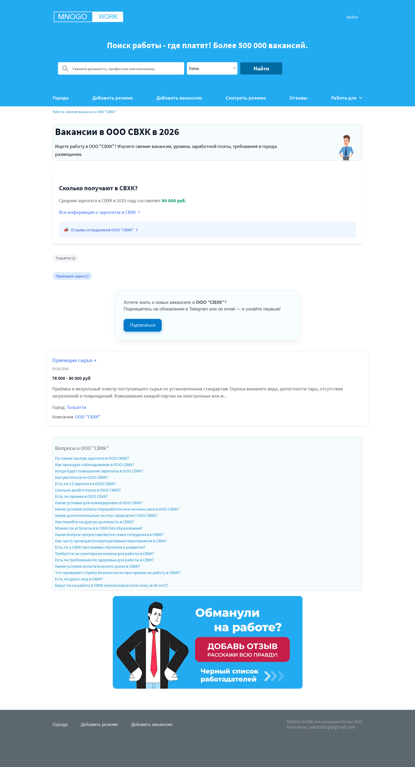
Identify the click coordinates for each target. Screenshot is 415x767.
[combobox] (212, 68)
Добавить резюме (112, 98)
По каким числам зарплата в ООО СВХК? (92, 458)
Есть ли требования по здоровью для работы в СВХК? (104, 559)
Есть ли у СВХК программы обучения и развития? (100, 547)
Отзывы (298, 98)
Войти (352, 17)
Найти (261, 68)
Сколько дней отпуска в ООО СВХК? (88, 490)
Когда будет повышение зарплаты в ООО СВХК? (99, 470)
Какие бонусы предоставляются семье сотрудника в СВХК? (109, 534)
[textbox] (212, 68)
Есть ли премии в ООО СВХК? (81, 496)
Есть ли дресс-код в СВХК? (79, 578)
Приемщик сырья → (74, 360)
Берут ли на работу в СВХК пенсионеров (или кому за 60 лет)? (111, 585)
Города (61, 98)
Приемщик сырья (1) (72, 276)
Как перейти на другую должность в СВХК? (94, 521)
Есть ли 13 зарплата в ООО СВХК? (85, 483)
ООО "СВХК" (106, 111)
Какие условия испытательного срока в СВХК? (97, 566)
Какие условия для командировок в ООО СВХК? (99, 502)
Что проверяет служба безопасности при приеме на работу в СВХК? (117, 572)
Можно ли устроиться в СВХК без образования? (99, 528)
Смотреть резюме (246, 98)
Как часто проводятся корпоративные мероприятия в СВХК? (111, 540)
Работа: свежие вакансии (73, 111)
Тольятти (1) (65, 258)
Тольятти (76, 407)
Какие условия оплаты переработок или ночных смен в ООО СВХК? (117, 509)
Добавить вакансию (179, 98)
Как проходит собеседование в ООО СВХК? (94, 464)
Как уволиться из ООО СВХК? (81, 477)
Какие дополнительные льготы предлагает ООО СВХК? (106, 515)
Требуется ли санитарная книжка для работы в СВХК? (104, 553)
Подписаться (142, 325)
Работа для (346, 98)
